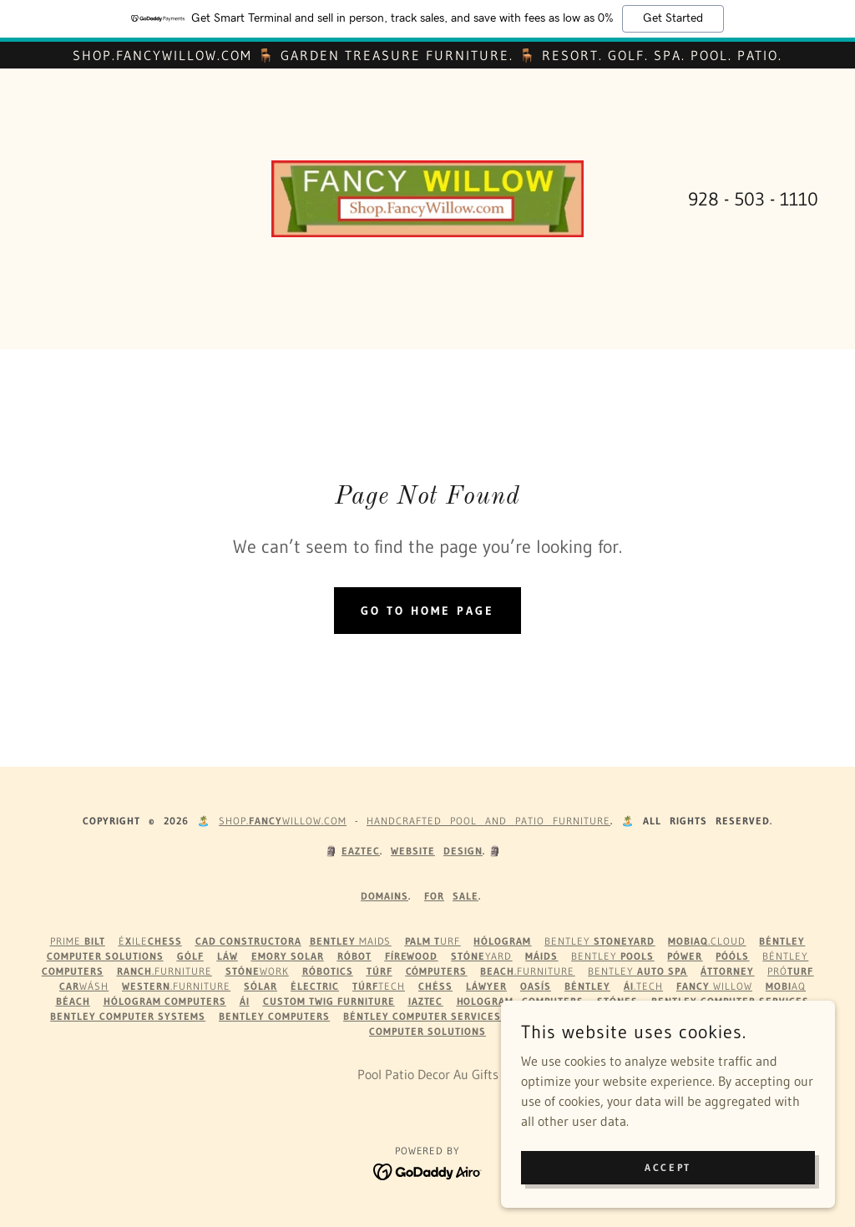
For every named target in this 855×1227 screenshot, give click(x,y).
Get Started (673, 18)
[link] (427, 197)
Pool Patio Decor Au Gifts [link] (427, 1074)
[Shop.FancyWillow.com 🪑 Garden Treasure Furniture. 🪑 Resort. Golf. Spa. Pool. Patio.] (427, 55)
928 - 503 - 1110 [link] (753, 199)
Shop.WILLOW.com (283, 820)
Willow (714, 986)
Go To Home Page (427, 610)
